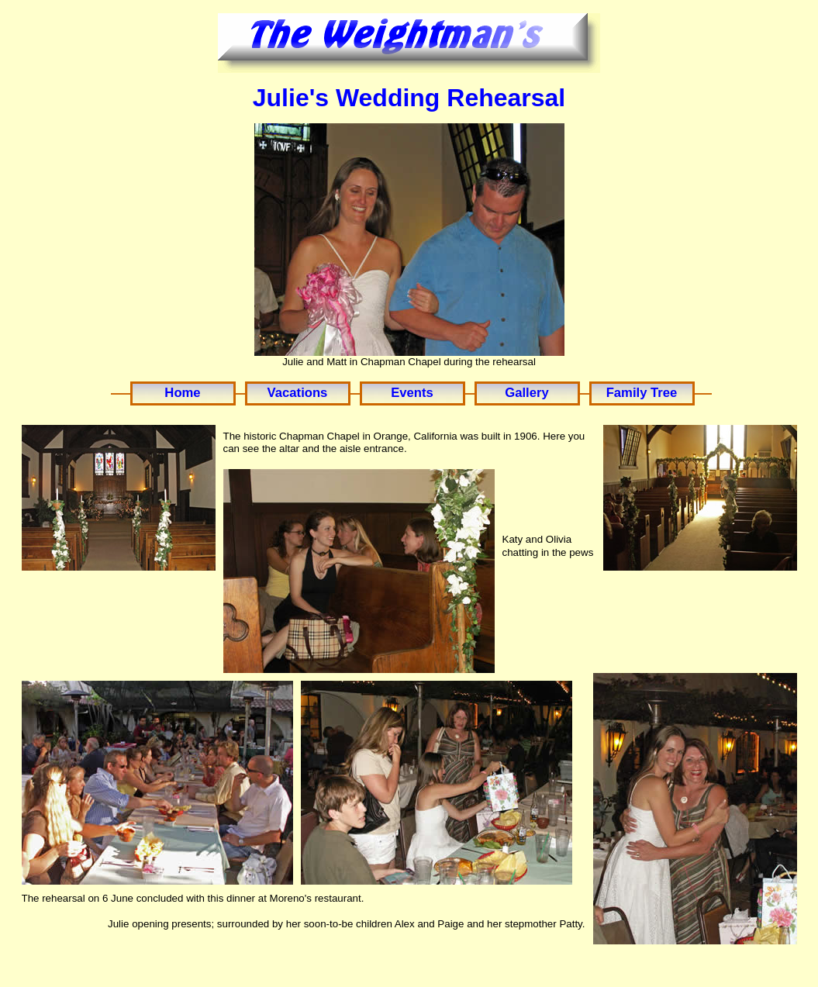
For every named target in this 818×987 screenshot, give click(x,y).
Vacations (297, 392)
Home (182, 392)
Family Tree (642, 392)
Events (412, 392)
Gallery (526, 392)
